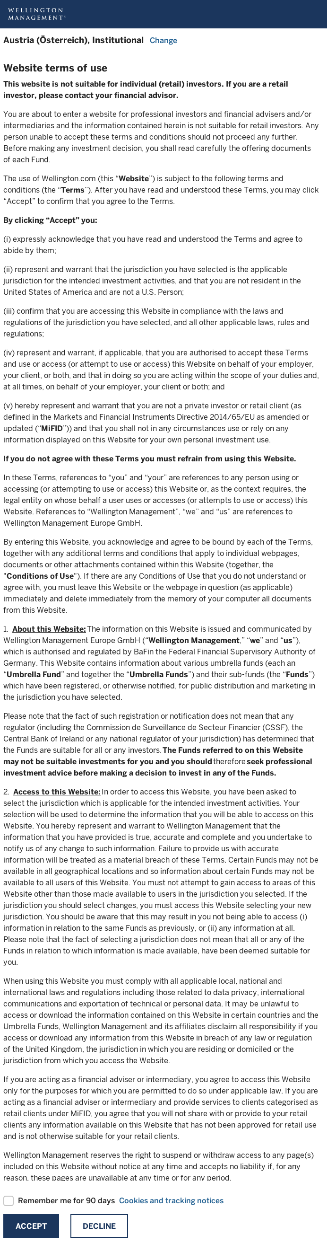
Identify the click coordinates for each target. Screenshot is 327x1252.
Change (163, 40)
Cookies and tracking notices (171, 1200)
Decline (99, 1226)
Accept (31, 1226)
